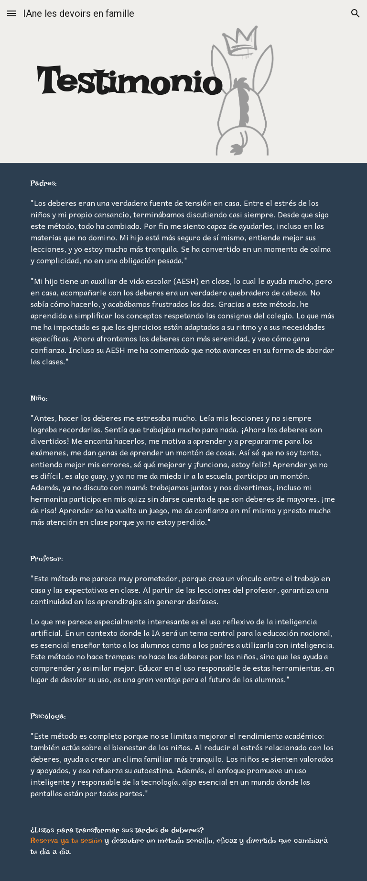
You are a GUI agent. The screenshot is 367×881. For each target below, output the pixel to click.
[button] (11, 13)
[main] (130, 81)
